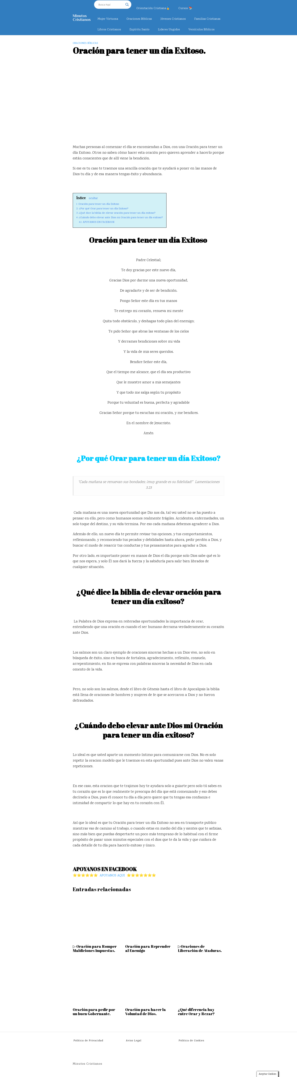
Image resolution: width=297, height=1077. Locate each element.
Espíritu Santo (139, 30)
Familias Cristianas (207, 19)
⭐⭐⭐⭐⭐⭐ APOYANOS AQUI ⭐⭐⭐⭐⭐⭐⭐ (114, 875)
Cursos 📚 (185, 8)
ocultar (93, 198)
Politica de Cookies (191, 1041)
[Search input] (110, 4)
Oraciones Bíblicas (139, 19)
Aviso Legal (133, 1041)
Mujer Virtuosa (108, 19)
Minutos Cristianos (82, 17)
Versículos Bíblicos (201, 30)
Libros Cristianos (109, 30)
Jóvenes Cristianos (173, 19)
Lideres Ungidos (169, 30)
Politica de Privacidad (88, 1041)
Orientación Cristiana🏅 (153, 8)
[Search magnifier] (127, 4)
